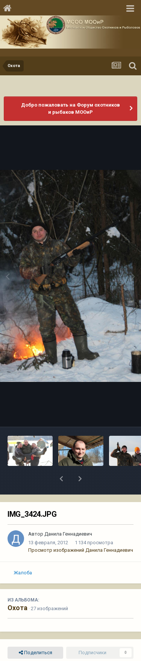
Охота (17, 588)
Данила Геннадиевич (68, 514)
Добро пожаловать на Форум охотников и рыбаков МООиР (70, 108)
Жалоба (23, 553)
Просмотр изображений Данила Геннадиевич (80, 530)
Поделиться (35, 633)
